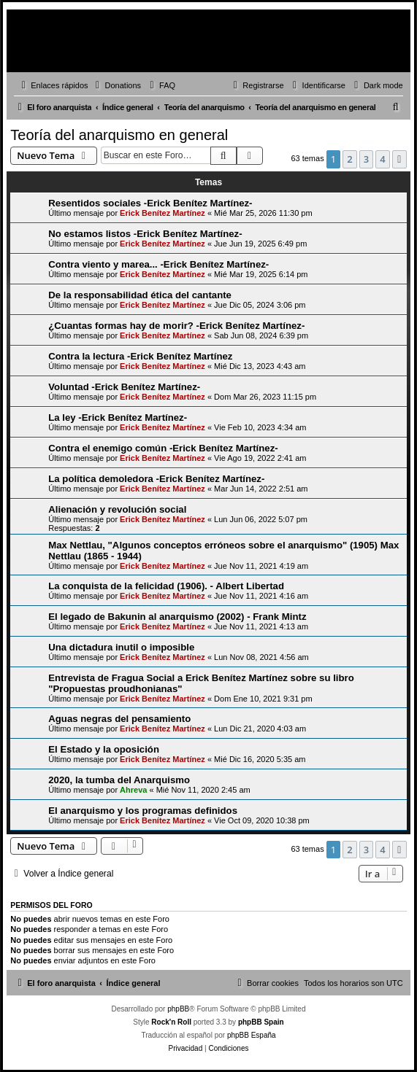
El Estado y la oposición (103, 749)
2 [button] (349, 159)
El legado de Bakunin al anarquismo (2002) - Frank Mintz (177, 616)
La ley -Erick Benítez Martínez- (117, 417)
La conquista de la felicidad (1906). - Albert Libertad (166, 585)
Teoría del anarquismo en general (119, 135)
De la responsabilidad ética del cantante (140, 295)
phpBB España (251, 1035)
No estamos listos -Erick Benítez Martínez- (145, 233)
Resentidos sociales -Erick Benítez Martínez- (150, 203)
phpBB (178, 1009)
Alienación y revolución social (117, 509)
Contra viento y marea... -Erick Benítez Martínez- (158, 264)
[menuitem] (117, 85)
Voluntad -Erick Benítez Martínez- (124, 386)
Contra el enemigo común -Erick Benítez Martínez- (163, 448)
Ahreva (133, 789)
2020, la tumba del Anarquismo (119, 779)
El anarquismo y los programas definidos (142, 810)
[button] (399, 159)
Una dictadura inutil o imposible (121, 647)
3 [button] (366, 159)
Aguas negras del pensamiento (119, 718)
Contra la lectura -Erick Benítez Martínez (140, 356)
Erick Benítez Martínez (162, 213)
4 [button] (382, 159)
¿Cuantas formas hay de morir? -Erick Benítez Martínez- (176, 325)
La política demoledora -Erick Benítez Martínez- (156, 478)
